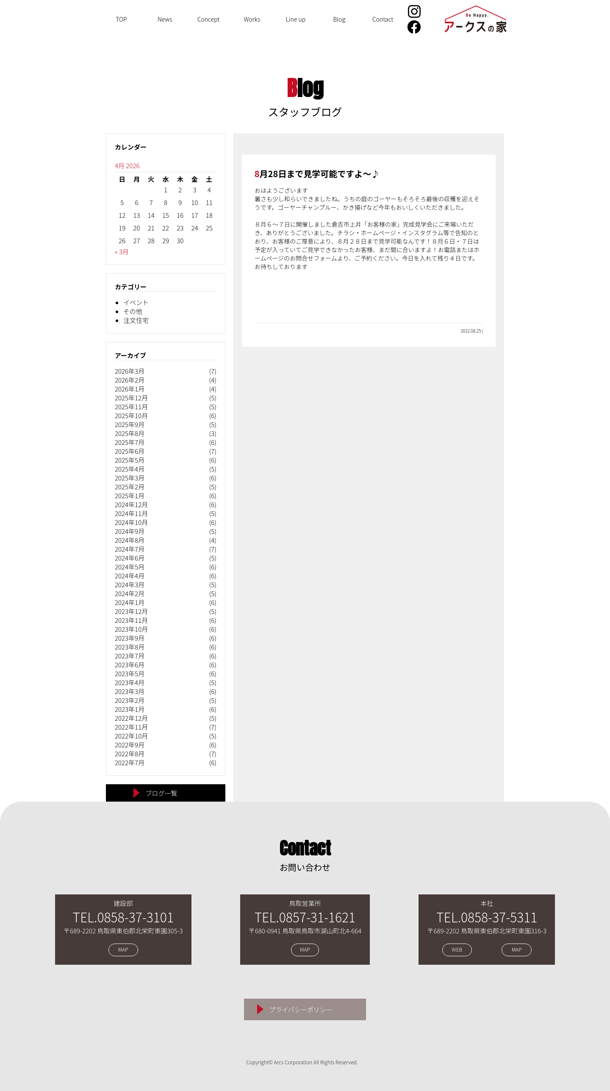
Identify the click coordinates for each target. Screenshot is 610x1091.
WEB (457, 949)
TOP (121, 19)
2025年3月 (129, 477)
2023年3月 (129, 691)
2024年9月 (129, 531)
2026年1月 (129, 388)
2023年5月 (129, 673)
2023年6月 (129, 664)
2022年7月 (129, 762)
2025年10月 (131, 415)
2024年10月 (131, 522)
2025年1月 (129, 495)
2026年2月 (129, 379)
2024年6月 (129, 557)
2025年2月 (129, 486)
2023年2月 (129, 700)
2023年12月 (131, 611)
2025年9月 (129, 424)
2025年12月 (131, 397)
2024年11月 (131, 513)
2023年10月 (131, 629)
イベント (136, 302)
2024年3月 (129, 584)
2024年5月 (129, 566)
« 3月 (122, 251)
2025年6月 (129, 451)
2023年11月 (131, 620)
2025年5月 (129, 459)
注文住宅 (136, 320)
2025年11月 (131, 406)
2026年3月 (129, 370)
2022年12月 (131, 717)
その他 (132, 311)
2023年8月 (129, 646)
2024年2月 (129, 593)
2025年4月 (129, 468)
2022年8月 (129, 753)
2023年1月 (129, 709)
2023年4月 (129, 682)
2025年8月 (129, 433)
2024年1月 (129, 602)
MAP (123, 949)
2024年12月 (131, 504)
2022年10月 (131, 735)
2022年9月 (129, 744)
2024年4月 (129, 575)
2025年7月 (129, 442)
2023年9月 (129, 637)
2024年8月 (129, 540)
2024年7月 (129, 548)
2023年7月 (129, 655)
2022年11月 (131, 726)
